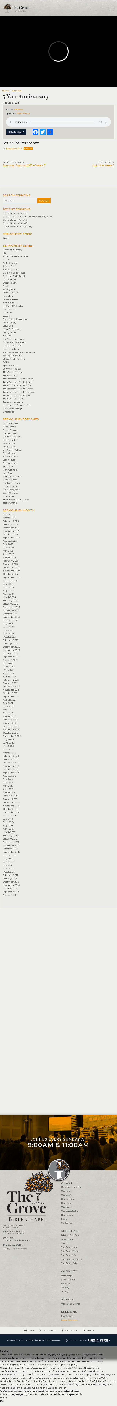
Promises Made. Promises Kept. (19, 352)
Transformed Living (13, 401)
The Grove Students (71, 1259)
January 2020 (10, 759)
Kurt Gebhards (10, 469)
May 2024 (8, 590)
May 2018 (8, 825)
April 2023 (8, 633)
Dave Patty (9, 443)
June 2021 (8, 706)
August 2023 (10, 620)
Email (31, 1330)
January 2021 (10, 722)
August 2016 (9, 895)
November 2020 (11, 729)
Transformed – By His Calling (18, 378)
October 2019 (10, 769)
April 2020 (8, 749)
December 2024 (11, 567)
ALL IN (6, 259)
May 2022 (8, 670)
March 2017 (9, 871)
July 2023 (8, 623)
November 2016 (11, 885)
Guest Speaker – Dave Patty (17, 226)
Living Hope (9, 332)
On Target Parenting (14, 342)
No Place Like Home (13, 339)
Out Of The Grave (12, 345)
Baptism (65, 1283)
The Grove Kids (69, 1263)
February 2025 (10, 560)
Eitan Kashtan (10, 456)
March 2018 (9, 832)
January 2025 (10, 564)
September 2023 (12, 617)
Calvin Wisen (10, 433)
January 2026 (10, 524)
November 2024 (11, 570)
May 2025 (8, 550)
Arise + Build (9, 266)
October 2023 (10, 613)
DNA (5, 286)
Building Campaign (71, 1187)
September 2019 (11, 772)
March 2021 (9, 716)
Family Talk (9, 289)
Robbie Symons (11, 483)
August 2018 (9, 815)
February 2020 (11, 756)
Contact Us (67, 1223)
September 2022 (12, 656)
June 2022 (8, 666)
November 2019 (11, 766)
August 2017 (9, 855)
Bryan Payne (10, 430)
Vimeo (90, 1330)
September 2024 (12, 577)
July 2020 (8, 739)
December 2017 (11, 842)
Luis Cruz (8, 473)
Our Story (66, 1203)
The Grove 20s (68, 1255)
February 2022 (11, 679)
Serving (65, 1287)
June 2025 (8, 547)
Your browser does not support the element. (58, 122)
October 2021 (10, 693)
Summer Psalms (12, 368)
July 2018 (8, 818)
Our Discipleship (70, 1211)
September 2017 (11, 852)
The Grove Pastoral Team (16, 499)
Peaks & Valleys (11, 349)
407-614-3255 (8, 1238)
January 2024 (10, 603)
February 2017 (10, 875)
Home (5, 90)
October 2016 (10, 888)
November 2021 (11, 689)
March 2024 (9, 597)
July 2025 (8, 544)
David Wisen (9, 446)
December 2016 (11, 881)
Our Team (66, 1207)
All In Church (10, 262)
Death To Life (10, 282)
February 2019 (10, 795)
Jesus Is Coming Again (15, 319)
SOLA (6, 362)
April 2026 (8, 514)
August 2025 (10, 540)
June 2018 (8, 822)
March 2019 (9, 792)
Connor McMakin (12, 436)
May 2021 (8, 709)
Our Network (67, 1215)
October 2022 (10, 653)
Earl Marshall (10, 453)
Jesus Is (6, 315)
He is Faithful (9, 302)
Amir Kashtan (10, 423)
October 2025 (10, 534)
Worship (65, 1243)
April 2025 (8, 554)
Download (15, 132)
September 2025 (11, 537)
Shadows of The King (14, 358)
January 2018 (10, 838)
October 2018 (10, 809)
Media (64, 1219)
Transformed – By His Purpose (19, 392)
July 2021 (8, 703)
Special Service (10, 365)
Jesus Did (8, 312)
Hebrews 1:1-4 (14, 148)
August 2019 (9, 775)
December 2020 (11, 726)
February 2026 (11, 521)
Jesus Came (9, 309)
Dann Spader (10, 440)
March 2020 (9, 752)
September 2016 (11, 891)
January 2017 (10, 878)
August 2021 (9, 699)
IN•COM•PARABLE (13, 305)
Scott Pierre (23, 113)
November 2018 (11, 805)
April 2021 (8, 713)
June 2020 (8, 742)
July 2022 (8, 663)
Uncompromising (12, 408)
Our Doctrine (68, 1199)
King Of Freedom (12, 329)
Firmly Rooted (10, 292)
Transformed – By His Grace (17, 382)
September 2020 (12, 736)
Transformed (9, 375)
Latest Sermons (69, 1320)
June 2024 (8, 587)
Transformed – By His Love (17, 385)
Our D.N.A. (66, 1195)
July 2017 (8, 858)
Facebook (71, 1330)
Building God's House (14, 272)
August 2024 (10, 580)
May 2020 (8, 746)
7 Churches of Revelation (16, 256)
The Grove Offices (14, 1245)
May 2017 (8, 865)
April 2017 (8, 868)
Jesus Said (8, 325)
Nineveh (7, 335)
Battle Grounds (11, 269)
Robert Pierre (10, 486)
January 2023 (10, 643)
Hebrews (18, 109)
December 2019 (11, 762)
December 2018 (11, 802)
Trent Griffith (10, 502)
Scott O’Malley (10, 492)
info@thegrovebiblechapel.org (17, 1240)
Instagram (49, 1330)
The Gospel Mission (13, 372)
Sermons (16, 90)
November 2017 (11, 845)
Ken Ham (8, 466)
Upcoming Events (70, 1304)
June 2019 (8, 782)
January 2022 (10, 683)
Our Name (66, 1191)
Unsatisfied (8, 411)
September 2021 (11, 696)
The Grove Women (70, 1251)
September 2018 (11, 812)
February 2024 (11, 600)
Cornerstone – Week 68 (15, 223)
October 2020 (10, 732)
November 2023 (11, 610)
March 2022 (9, 676)
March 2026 (9, 517)
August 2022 (10, 660)
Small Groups (68, 1239)
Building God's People (14, 276)
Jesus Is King (9, 322)
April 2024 (8, 593)
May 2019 (8, 785)
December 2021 (11, 686)
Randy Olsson (10, 479)
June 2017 (8, 861)
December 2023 (11, 607)
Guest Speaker (10, 299)
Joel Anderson (10, 463)
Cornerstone (9, 279)
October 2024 (10, 574)
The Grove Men (69, 1247)
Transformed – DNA (13, 398)
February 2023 (11, 640)
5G (4, 253)
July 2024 (8, 583)
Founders (8, 296)
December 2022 (11, 646)
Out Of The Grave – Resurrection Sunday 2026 (27, 216)
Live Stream (67, 1316)
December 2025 (11, 527)
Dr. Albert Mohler (12, 449)
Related (28, 149)
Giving (64, 1291)
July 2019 (8, 779)
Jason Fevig (9, 459)
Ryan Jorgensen (11, 489)
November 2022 (11, 650)
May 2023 (8, 630)
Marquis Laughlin (12, 476)
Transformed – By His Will (16, 395)
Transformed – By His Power (18, 388)
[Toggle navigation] (111, 8)
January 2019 (10, 799)
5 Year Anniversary (12, 249)
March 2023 (9, 636)
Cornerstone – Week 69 (15, 219)
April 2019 (8, 789)
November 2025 (11, 531)
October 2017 (10, 848)
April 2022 (8, 673)
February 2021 (10, 719)
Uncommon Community (16, 405)
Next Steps (67, 1275)
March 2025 (9, 557)
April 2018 (8, 828)
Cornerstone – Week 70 (15, 213)
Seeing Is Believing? (13, 355)
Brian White (9, 426)
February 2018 (10, 835)
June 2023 (8, 627)
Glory (6, 238)
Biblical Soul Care (70, 1235)
